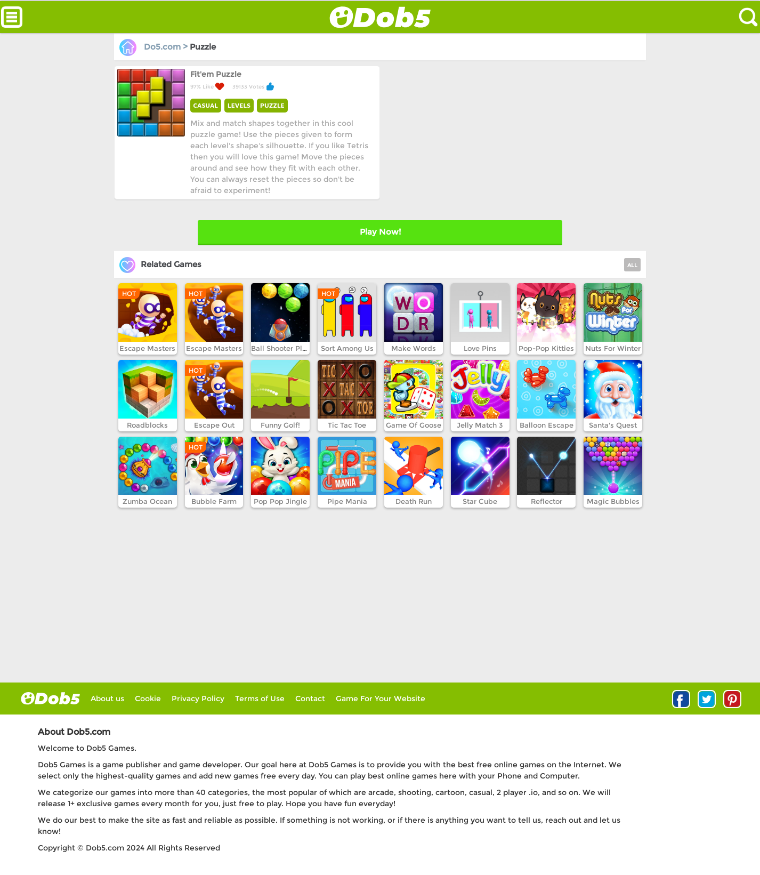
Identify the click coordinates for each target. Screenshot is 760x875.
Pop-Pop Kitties (546, 348)
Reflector (546, 501)
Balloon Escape (546, 425)
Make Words (413, 348)
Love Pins (480, 348)
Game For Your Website (380, 698)
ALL (632, 265)
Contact (310, 698)
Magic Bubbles (613, 501)
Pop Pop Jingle (280, 501)
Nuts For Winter (613, 348)
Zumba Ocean (147, 501)
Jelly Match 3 (480, 425)
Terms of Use (260, 698)
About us (107, 698)
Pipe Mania (347, 501)
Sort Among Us (347, 348)
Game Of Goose (413, 425)
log (50, 698)
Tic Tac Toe (347, 425)
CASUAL (205, 105)
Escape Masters (147, 348)
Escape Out (214, 425)
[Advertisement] (512, 140)
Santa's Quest (613, 425)
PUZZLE (272, 105)
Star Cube (480, 501)
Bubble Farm (214, 501)
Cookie (148, 698)
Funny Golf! (280, 425)
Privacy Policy (198, 698)
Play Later (380, 232)
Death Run (413, 501)
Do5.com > (154, 47)
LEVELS (239, 105)
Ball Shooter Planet (284, 348)
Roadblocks (147, 425)
